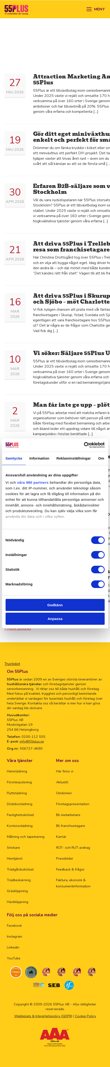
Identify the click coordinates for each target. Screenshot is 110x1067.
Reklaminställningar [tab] (73, 458)
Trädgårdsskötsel (20, 869)
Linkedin (13, 947)
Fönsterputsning (19, 782)
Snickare (13, 847)
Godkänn (55, 605)
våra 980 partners (33, 482)
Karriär (61, 836)
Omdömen (64, 793)
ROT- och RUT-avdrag (73, 847)
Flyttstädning (17, 793)
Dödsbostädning (19, 804)
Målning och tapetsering (25, 836)
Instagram (14, 936)
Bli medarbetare (68, 814)
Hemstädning (17, 771)
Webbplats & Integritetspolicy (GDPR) (43, 1016)
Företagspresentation (72, 804)
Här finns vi (64, 771)
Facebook (14, 925)
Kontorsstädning (20, 825)
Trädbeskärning (19, 880)
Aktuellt (62, 782)
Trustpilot (12, 663)
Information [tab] (39, 458)
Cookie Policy (85, 1016)
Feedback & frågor (70, 869)
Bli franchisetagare (70, 825)
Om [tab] (101, 458)
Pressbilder (64, 858)
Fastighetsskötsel (20, 814)
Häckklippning (17, 901)
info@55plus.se (32, 741)
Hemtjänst (14, 858)
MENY (99, 9)
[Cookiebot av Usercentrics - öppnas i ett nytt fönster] (84, 445)
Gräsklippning (17, 891)
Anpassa (55, 619)
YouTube (13, 958)
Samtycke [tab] (13, 458)
